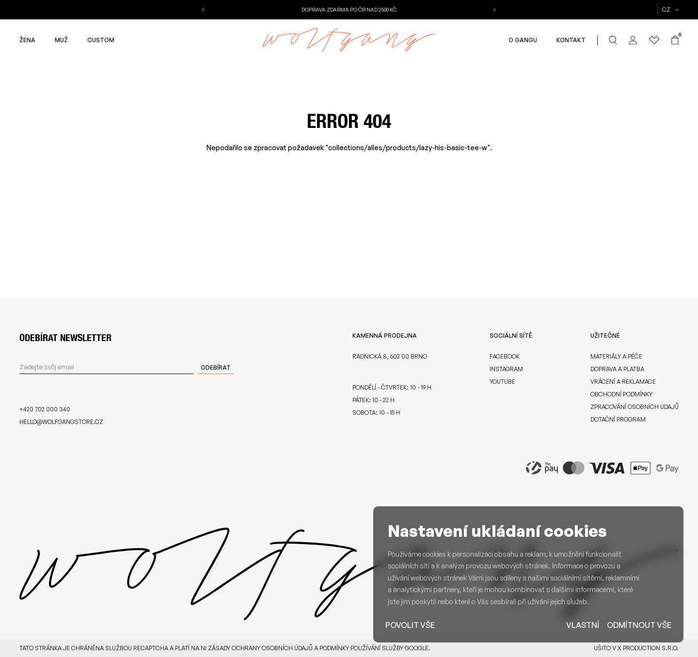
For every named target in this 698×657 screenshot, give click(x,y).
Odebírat (216, 367)
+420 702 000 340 (44, 409)
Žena (27, 40)
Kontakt (571, 40)
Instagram (506, 369)
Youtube (502, 381)
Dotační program (618, 419)
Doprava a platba (617, 369)
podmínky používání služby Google (373, 648)
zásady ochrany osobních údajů (260, 648)
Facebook (505, 356)
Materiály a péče (616, 356)
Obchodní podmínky (621, 394)
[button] (204, 9)
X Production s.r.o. (648, 648)
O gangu (522, 40)
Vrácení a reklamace (623, 381)
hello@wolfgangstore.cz (61, 421)
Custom (100, 40)
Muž (61, 40)
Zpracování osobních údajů (634, 406)
